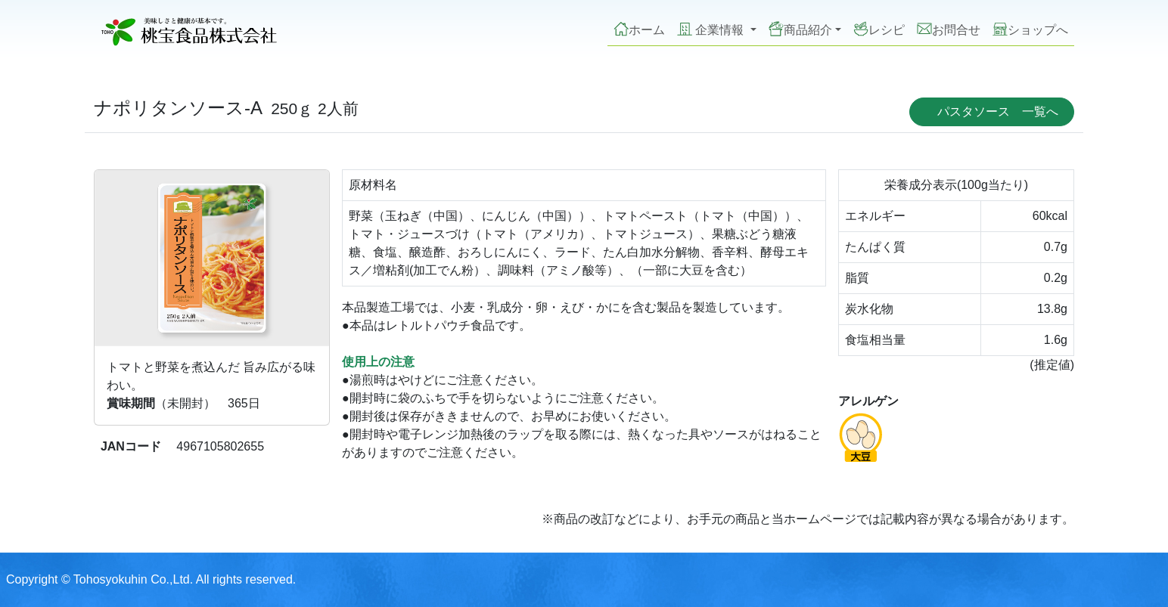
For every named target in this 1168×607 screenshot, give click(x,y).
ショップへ (1030, 28)
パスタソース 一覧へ (997, 111)
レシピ (879, 28)
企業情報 (712, 28)
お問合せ (948, 28)
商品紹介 (800, 28)
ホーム (639, 28)
